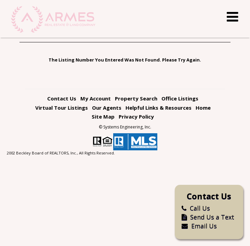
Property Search (136, 98)
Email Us (196, 226)
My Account (95, 98)
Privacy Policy (136, 116)
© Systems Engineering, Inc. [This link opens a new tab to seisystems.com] (125, 127)
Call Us (192, 208)
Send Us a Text (204, 217)
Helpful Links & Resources (159, 107)
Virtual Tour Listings (61, 107)
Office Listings (179, 98)
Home (203, 107)
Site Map (103, 116)
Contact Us (61, 98)
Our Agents (106, 107)
